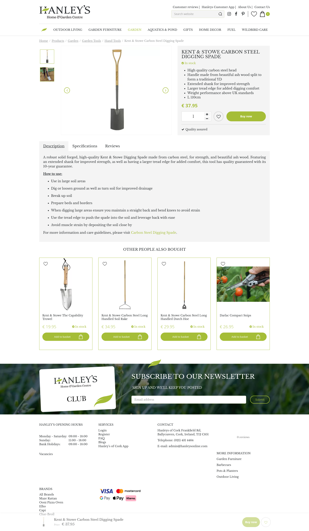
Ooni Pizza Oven (51, 502)
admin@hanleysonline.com (188, 446)
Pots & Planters (227, 471)
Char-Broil (46, 514)
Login (102, 430)
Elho (42, 506)
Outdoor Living (228, 477)
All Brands (46, 494)
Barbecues (224, 465)
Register (104, 434)
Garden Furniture (229, 459)
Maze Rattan (48, 498)
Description (53, 146)
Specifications (84, 146)
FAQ (101, 438)
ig (229, 14)
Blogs (102, 442)
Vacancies (46, 454)
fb (236, 14)
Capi (42, 510)
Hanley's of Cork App (113, 446)
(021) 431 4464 (184, 440)
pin (243, 14)
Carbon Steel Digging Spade (153, 233)
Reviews (112, 146)
